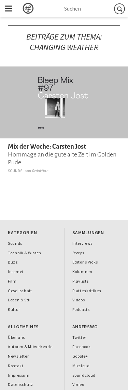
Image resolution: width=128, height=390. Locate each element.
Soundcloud (84, 375)
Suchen (120, 9)
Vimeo (78, 384)
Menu (6, 3)
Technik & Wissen (24, 252)
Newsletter (18, 356)
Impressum (19, 375)
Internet (16, 271)
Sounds (15, 170)
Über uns (16, 337)
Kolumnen (82, 271)
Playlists (80, 281)
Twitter (79, 337)
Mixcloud (81, 365)
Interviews (82, 243)
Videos (78, 299)
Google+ (80, 356)
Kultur (14, 309)
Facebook (81, 346)
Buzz (13, 262)
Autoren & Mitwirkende (30, 346)
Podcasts (81, 309)
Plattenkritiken (86, 290)
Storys (78, 252)
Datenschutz (20, 384)
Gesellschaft (20, 290)
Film (12, 281)
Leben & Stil (19, 299)
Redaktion (40, 170)
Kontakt (15, 365)
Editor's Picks (85, 262)
